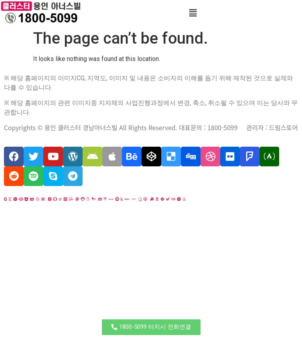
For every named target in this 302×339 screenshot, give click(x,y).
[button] (151, 327)
